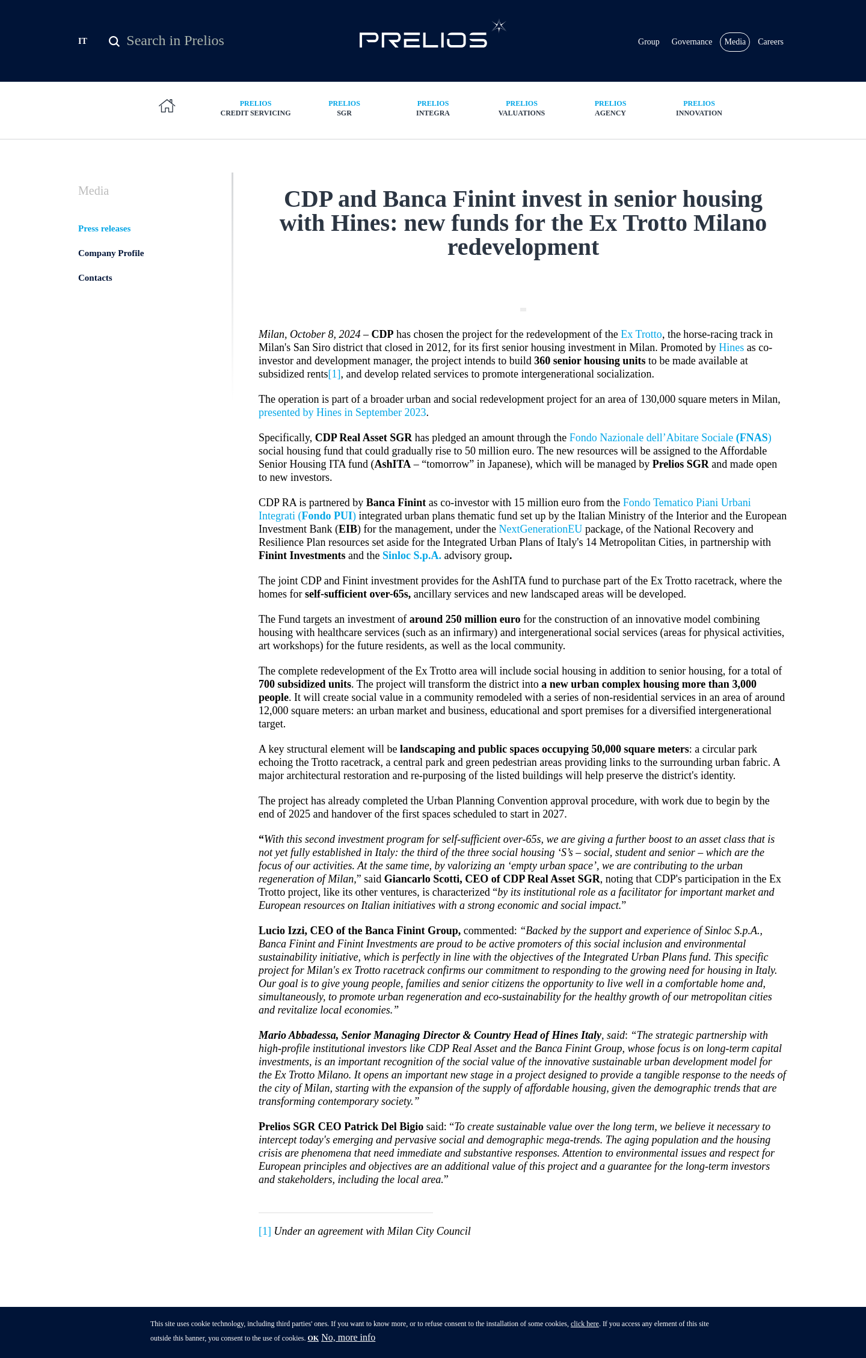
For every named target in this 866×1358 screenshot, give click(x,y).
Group (649, 41)
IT (82, 41)
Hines (731, 347)
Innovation (699, 108)
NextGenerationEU (540, 529)
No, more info (348, 1340)
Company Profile (111, 253)
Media (735, 41)
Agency (610, 108)
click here (585, 1327)
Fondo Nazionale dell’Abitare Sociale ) (671, 438)
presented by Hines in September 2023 (342, 412)
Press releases (104, 228)
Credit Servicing (255, 108)
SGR (344, 108)
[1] (334, 374)
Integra (433, 108)
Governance (692, 41)
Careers (771, 41)
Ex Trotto (641, 334)
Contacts (95, 278)
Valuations (522, 108)
